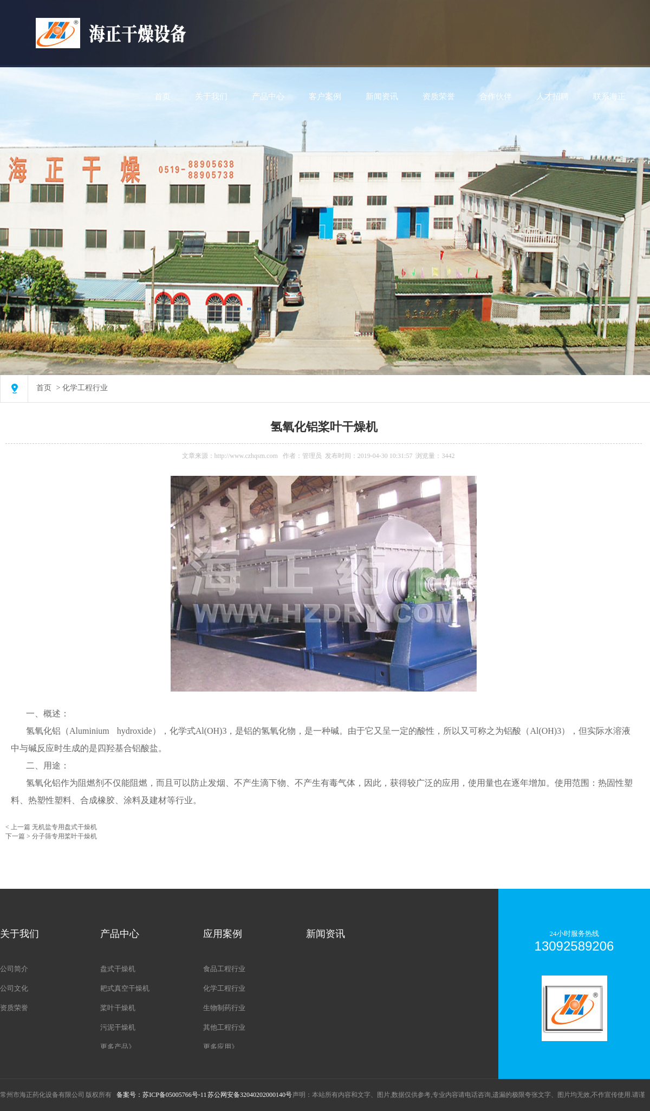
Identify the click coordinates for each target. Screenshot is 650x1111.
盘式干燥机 (117, 969)
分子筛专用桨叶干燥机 (64, 836)
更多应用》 (220, 1047)
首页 (162, 96)
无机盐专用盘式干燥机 (64, 827)
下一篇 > (18, 836)
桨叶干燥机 (117, 1008)
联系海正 (609, 96)
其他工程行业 (224, 1027)
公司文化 (14, 988)
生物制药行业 (224, 1008)
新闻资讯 (382, 96)
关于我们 (211, 96)
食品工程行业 (224, 969)
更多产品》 (117, 1047)
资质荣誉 (438, 96)
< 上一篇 (18, 827)
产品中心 (268, 96)
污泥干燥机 (117, 1027)
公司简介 (14, 969)
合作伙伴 (495, 96)
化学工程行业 (85, 388)
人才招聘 (552, 96)
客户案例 (325, 96)
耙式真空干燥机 (125, 988)
